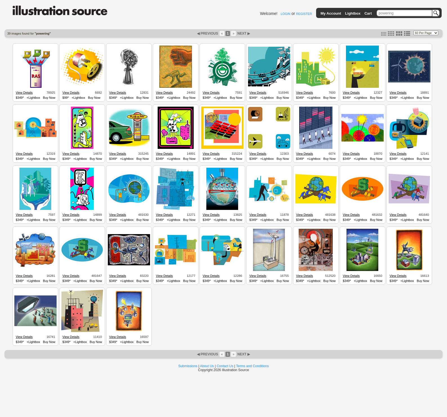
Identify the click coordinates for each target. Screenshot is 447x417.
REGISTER (304, 13)
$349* (20, 97)
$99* (65, 97)
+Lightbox (33, 97)
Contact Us (225, 366)
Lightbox (353, 13)
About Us (207, 366)
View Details (24, 92)
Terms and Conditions (252, 366)
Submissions (187, 366)
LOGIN (285, 13)
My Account (331, 13)
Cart (368, 13)
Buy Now (49, 97)
